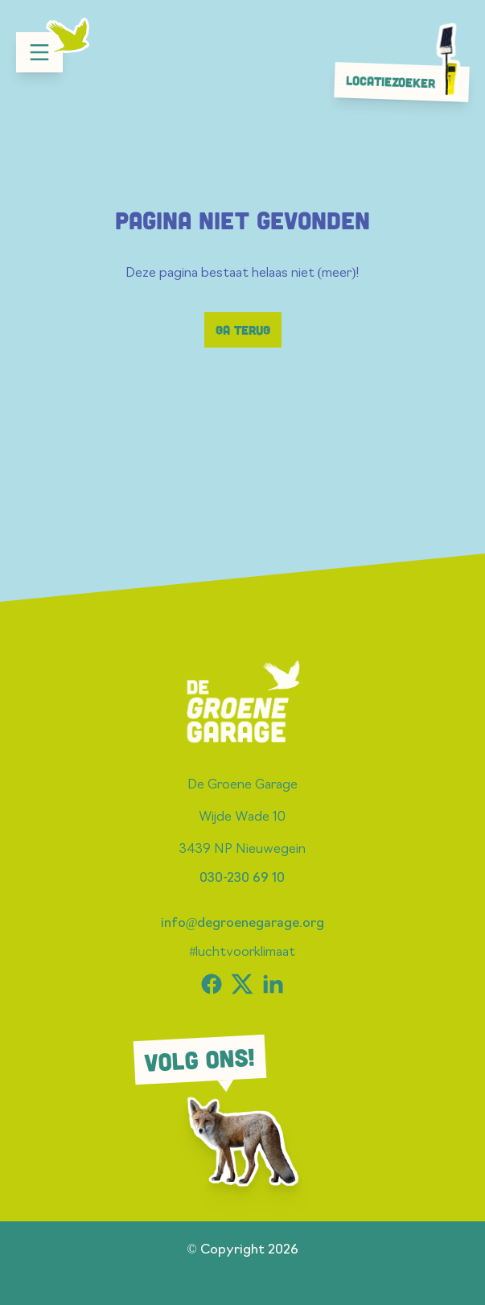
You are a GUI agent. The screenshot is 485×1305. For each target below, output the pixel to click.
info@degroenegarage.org (243, 923)
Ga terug (243, 330)
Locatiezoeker (406, 81)
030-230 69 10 (242, 878)
